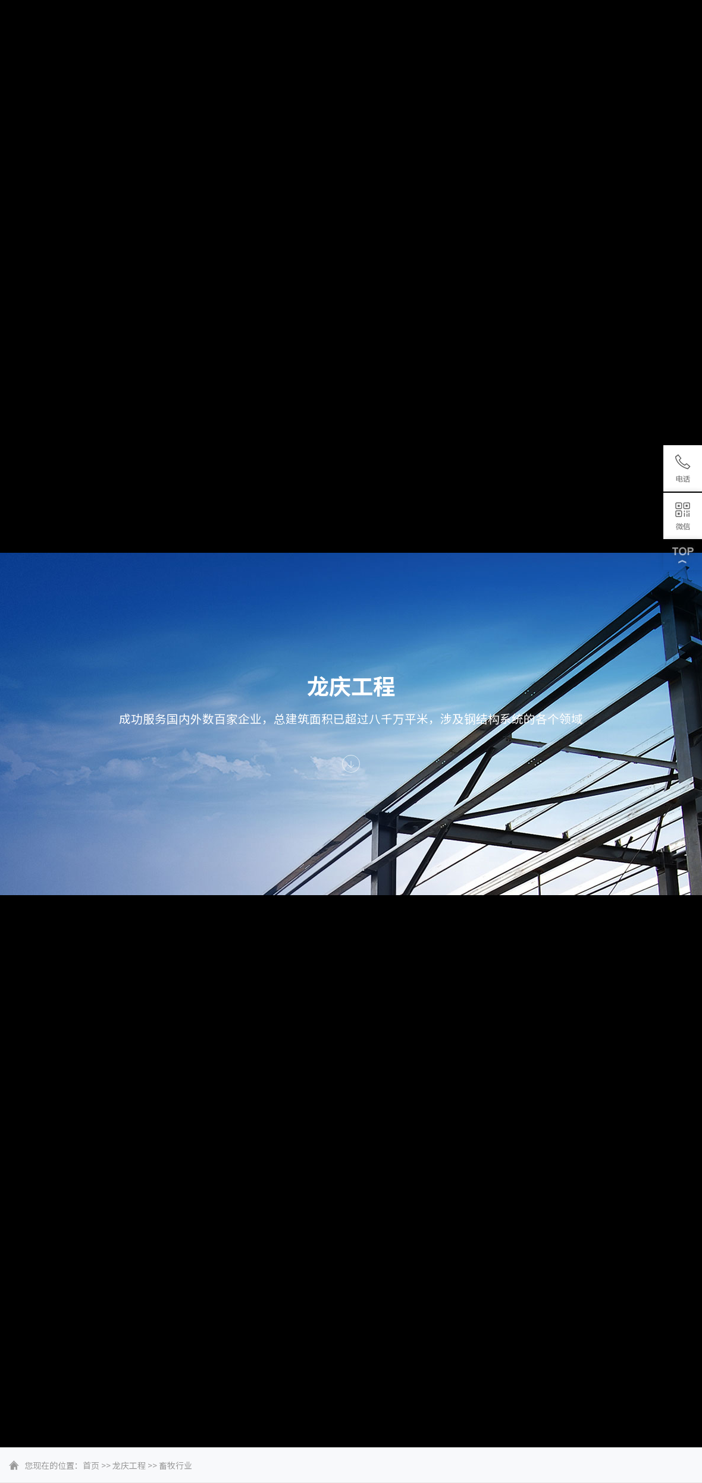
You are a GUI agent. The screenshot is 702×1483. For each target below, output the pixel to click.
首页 (91, 1465)
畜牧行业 (175, 1465)
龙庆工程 (129, 1465)
